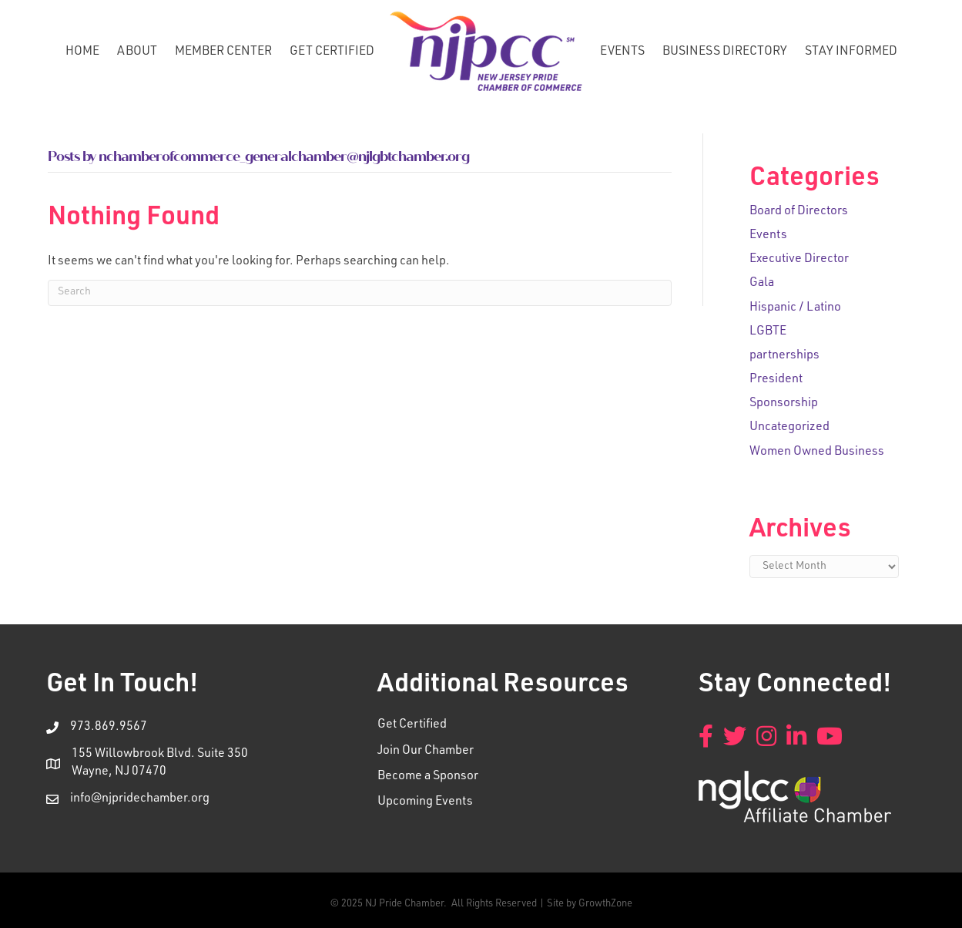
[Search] (360, 293)
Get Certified (332, 52)
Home (82, 52)
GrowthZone (605, 904)
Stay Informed (851, 52)
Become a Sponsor (427, 777)
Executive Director (799, 260)
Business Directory (724, 52)
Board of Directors (798, 212)
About (137, 52)
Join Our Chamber (425, 751)
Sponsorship (783, 404)
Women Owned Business (816, 452)
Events (622, 52)
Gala (761, 283)
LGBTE (767, 332)
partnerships (784, 356)
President (776, 380)
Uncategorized (789, 428)
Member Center (223, 52)
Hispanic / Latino (795, 308)
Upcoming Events (425, 802)
